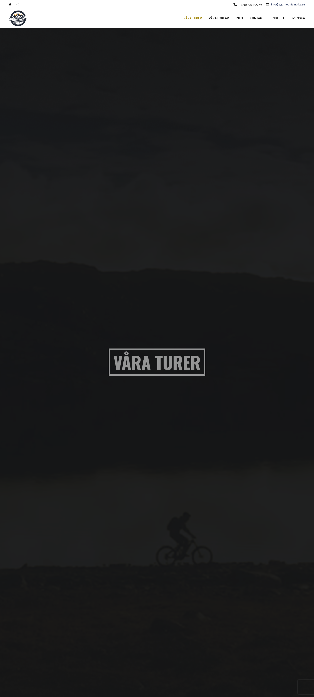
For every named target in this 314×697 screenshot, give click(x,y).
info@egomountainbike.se (285, 4)
